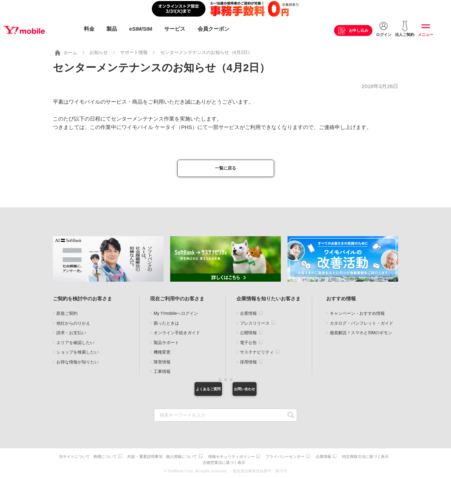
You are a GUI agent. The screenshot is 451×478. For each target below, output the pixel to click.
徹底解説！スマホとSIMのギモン (361, 333)
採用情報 (248, 362)
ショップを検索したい (77, 352)
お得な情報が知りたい (77, 362)
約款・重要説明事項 (170, 459)
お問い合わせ (262, 390)
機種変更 (162, 352)
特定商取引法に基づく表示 (202, 463)
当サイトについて (95, 459)
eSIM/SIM (140, 29)
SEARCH (291, 418)
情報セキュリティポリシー (260, 459)
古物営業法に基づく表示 (251, 463)
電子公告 (248, 343)
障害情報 (162, 362)
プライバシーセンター (315, 459)
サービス (174, 29)
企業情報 (248, 314)
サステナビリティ (257, 352)
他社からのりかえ (73, 323)
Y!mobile (40, 29)
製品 (111, 29)
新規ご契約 (67, 314)
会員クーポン (213, 29)
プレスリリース (255, 323)
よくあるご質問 (188, 390)
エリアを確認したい (75, 343)
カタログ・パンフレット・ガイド (361, 323)
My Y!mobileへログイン (176, 314)
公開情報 (248, 333)
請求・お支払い (71, 333)
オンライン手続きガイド (177, 333)
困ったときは (166, 323)
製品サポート (166, 343)
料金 (89, 29)
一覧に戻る (225, 168)
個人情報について (208, 459)
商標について (128, 459)
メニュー (425, 35)
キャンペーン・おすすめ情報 (357, 314)
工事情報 (162, 372)
